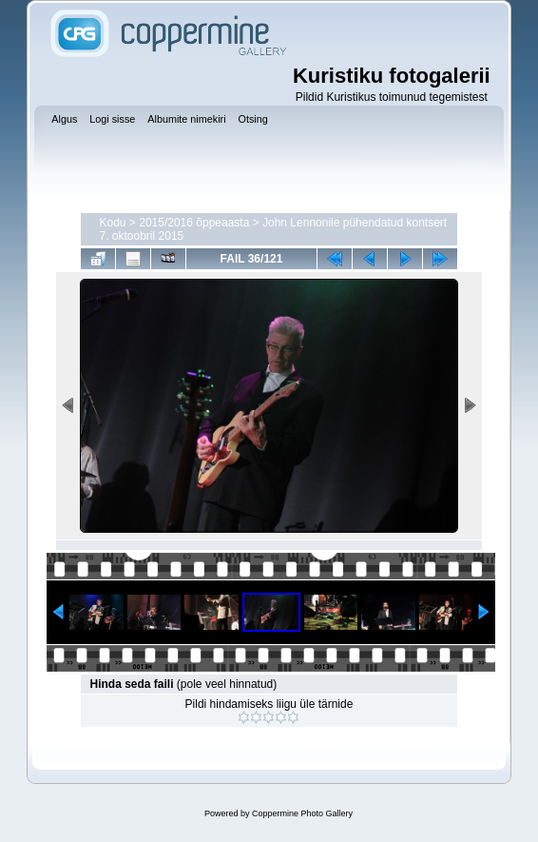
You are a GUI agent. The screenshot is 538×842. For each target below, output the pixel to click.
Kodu (113, 222)
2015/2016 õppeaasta (194, 222)
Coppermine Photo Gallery (302, 813)
